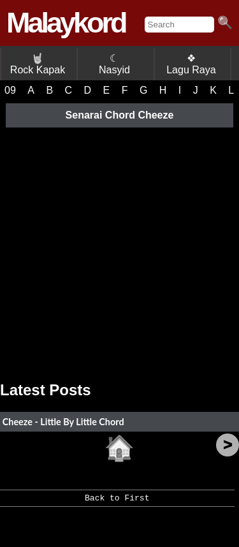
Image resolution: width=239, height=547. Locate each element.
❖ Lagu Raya (190, 64)
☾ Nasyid (114, 64)
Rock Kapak (37, 64)
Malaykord (66, 22)
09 (10, 90)
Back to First (117, 502)
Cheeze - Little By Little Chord (63, 421)
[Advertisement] (119, 249)
